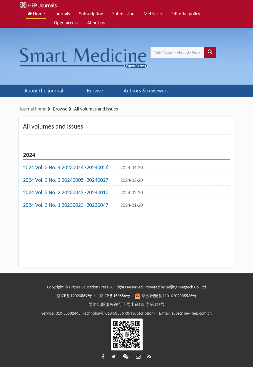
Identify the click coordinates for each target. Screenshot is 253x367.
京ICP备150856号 (114, 295)
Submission (123, 14)
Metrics (152, 14)
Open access (66, 23)
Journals (62, 14)
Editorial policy (185, 14)
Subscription (91, 14)
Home (36, 14)
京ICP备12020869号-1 (76, 295)
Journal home (33, 109)
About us (96, 23)
